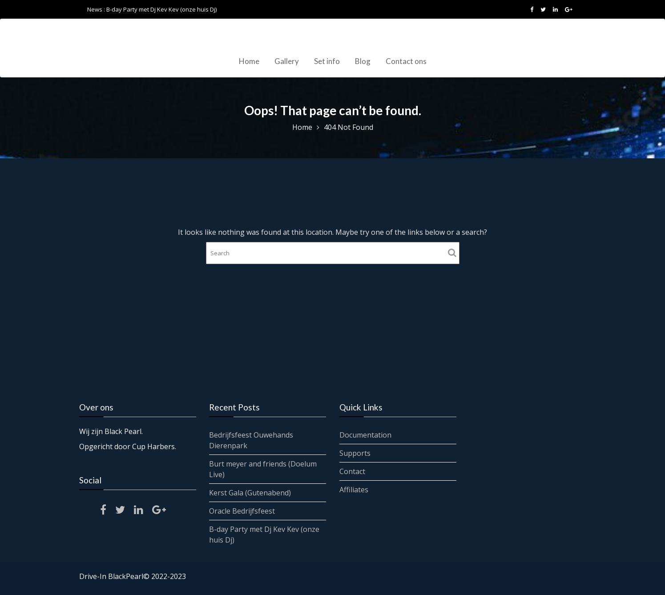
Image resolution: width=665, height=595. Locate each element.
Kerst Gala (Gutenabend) (250, 492)
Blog (363, 61)
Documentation (365, 435)
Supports (355, 453)
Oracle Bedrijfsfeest (242, 510)
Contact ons (406, 61)
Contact (352, 471)
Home (249, 61)
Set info (327, 61)
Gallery (286, 61)
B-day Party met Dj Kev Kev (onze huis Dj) (161, 9)
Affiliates (354, 489)
